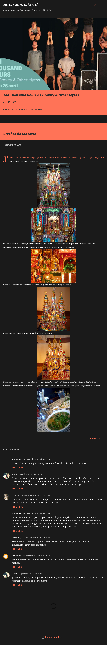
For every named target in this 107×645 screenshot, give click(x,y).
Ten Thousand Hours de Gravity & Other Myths (41, 95)
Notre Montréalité (20, 5)
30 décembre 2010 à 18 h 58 (36, 537)
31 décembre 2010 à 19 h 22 (36, 555)
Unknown (16, 555)
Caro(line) (16, 537)
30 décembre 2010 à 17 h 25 (36, 459)
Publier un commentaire (29, 109)
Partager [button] (8, 109)
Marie (14, 474)
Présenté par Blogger (53, 637)
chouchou (16, 495)
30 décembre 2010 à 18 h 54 (36, 513)
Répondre (17, 467)
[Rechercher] (95, 5)
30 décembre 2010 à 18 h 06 (33, 474)
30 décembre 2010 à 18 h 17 (36, 495)
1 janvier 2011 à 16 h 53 (31, 573)
